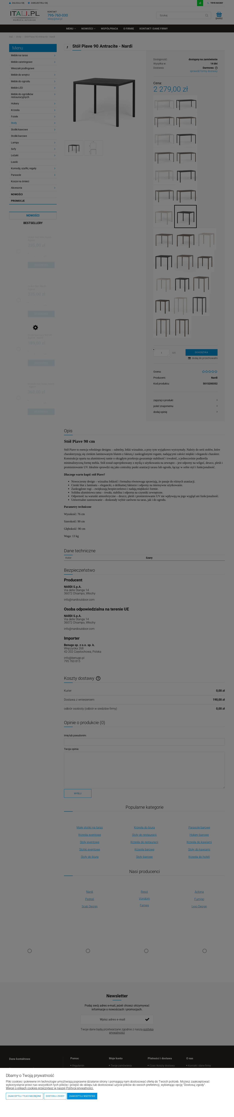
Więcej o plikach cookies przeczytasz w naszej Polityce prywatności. (50, 1088)
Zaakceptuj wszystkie (82, 1096)
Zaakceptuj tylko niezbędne (24, 1096)
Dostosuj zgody (55, 1096)
